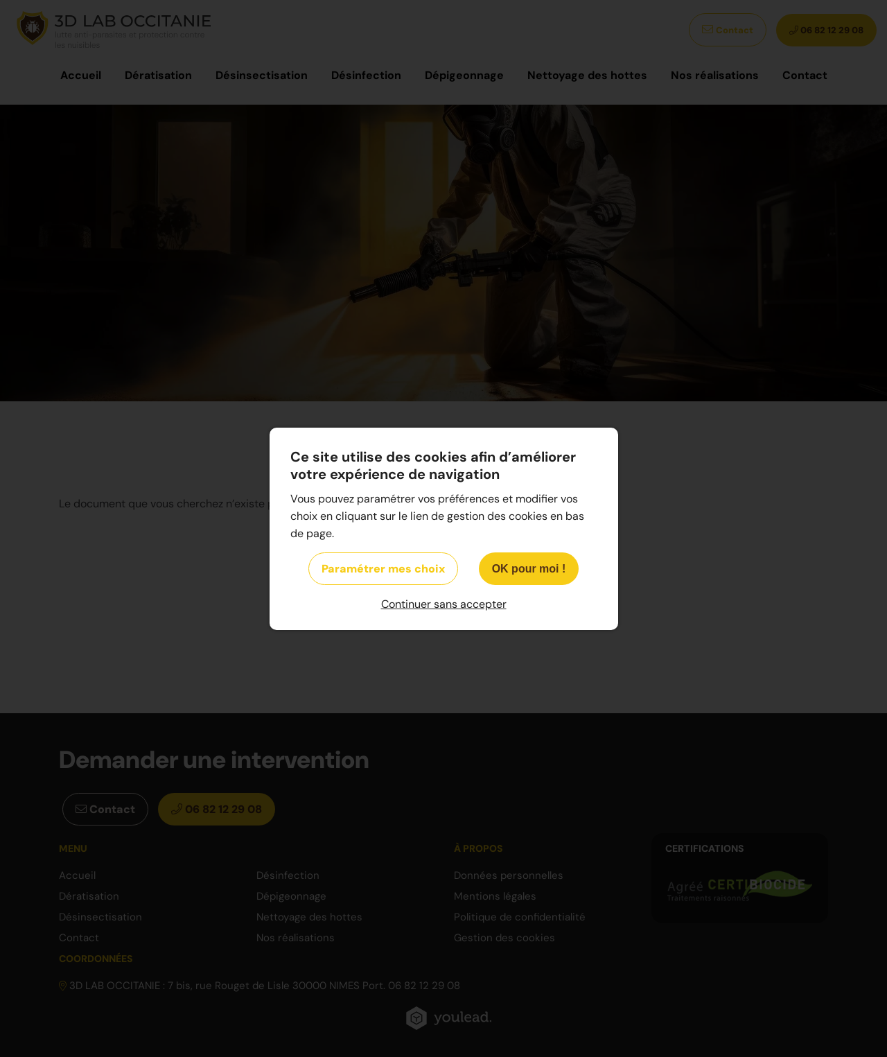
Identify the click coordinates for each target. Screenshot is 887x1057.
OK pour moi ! (529, 569)
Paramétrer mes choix (383, 568)
